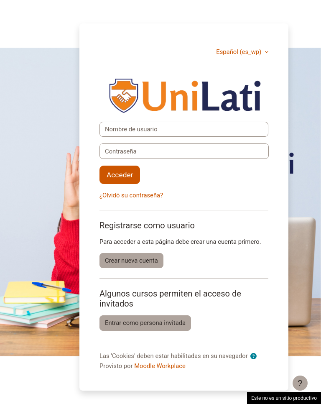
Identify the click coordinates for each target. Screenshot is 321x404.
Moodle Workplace (160, 366)
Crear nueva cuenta (131, 260)
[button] (255, 356)
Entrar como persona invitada (145, 323)
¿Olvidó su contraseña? (131, 195)
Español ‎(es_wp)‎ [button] (239, 52)
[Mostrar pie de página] (300, 383)
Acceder (120, 175)
